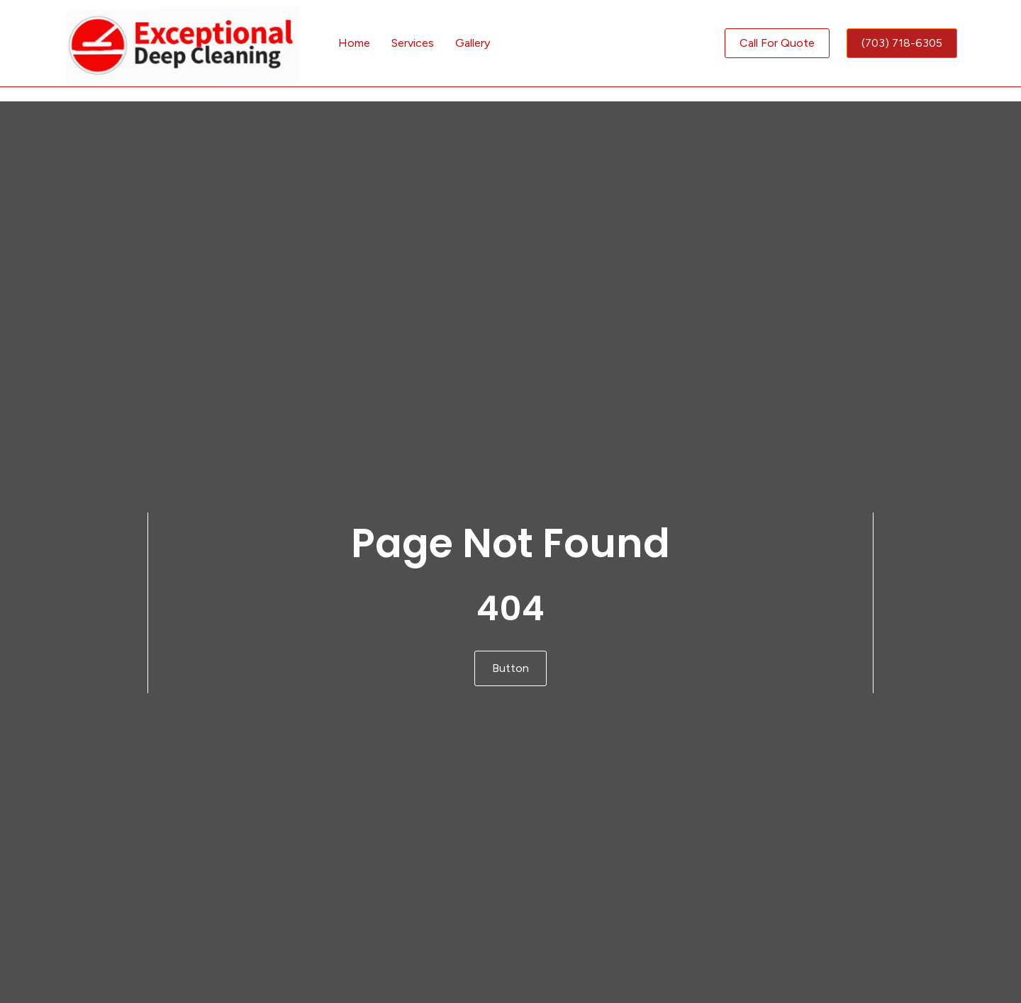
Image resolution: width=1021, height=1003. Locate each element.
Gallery (472, 43)
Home (354, 43)
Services (412, 43)
